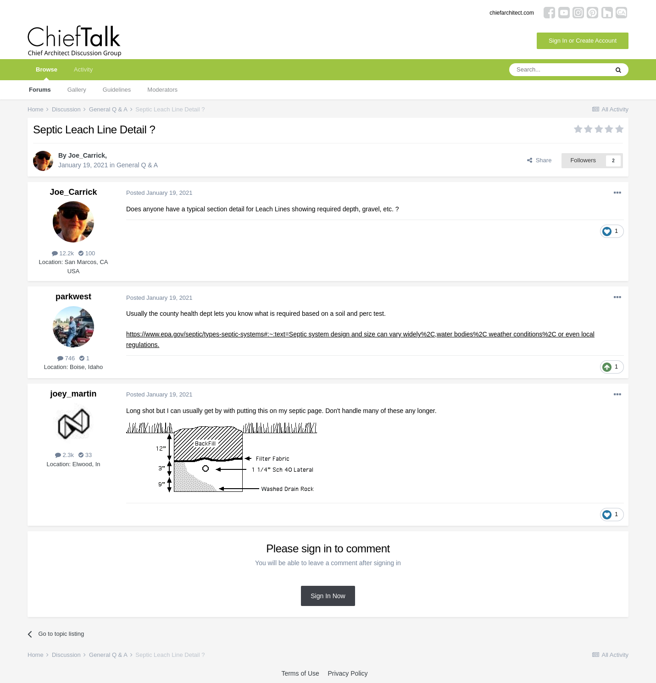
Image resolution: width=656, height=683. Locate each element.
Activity (83, 69)
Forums (40, 89)
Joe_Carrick (86, 155)
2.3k (64, 455)
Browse (46, 73)
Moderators (162, 89)
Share (539, 160)
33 (85, 455)
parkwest (73, 296)
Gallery (76, 89)
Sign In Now (328, 596)
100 (86, 253)
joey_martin (73, 393)
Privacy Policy (347, 673)
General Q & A (137, 165)
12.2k (63, 253)
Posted (159, 192)
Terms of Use (300, 673)
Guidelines (117, 89)
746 (66, 358)
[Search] (558, 69)
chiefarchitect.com (511, 13)
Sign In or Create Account (583, 40)
